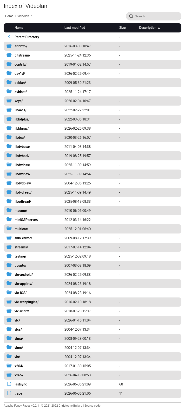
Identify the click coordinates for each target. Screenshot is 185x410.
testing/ (20, 256)
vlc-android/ (23, 275)
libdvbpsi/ (21, 156)
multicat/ (21, 229)
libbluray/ (21, 128)
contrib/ (20, 64)
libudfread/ (22, 201)
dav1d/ (19, 74)
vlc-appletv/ (23, 284)
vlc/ (17, 320)
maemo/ (20, 211)
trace (18, 393)
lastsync (20, 384)
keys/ (18, 101)
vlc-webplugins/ (26, 302)
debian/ (20, 83)
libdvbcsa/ (22, 147)
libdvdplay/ (22, 183)
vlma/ (18, 339)
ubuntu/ (20, 265)
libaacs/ (20, 110)
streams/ (21, 247)
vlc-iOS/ (20, 293)
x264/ (18, 366)
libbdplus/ (22, 119)
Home (9, 16)
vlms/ (18, 348)
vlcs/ (18, 329)
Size (122, 28)
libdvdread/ (23, 192)
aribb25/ (20, 46)
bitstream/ (22, 55)
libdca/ (19, 137)
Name (18, 28)
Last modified (75, 28)
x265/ (18, 375)
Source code (92, 405)
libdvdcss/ (22, 165)
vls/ (17, 357)
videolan (23, 16)
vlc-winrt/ (21, 311)
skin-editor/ (23, 238)
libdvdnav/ (22, 174)
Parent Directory (26, 37)
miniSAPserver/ (26, 220)
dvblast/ (20, 92)
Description (148, 28)
